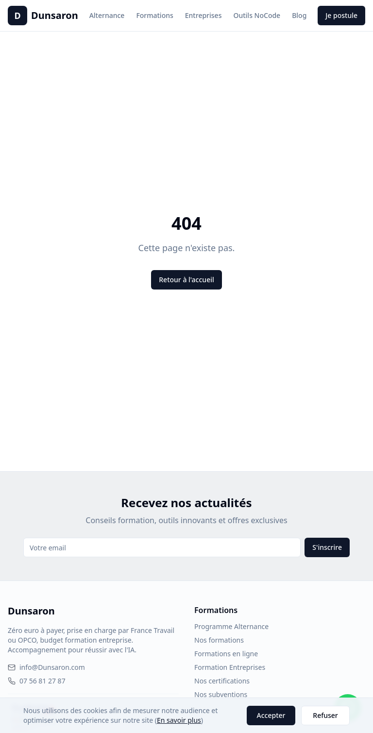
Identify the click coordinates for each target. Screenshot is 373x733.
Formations (154, 15)
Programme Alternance (231, 626)
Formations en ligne (226, 653)
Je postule (341, 15)
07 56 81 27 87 (37, 680)
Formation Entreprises (229, 667)
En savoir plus (179, 720)
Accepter (271, 715)
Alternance (107, 15)
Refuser (325, 715)
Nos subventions (220, 694)
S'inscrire (327, 547)
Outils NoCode (256, 15)
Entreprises (203, 15)
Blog (299, 15)
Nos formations (219, 640)
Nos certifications (222, 680)
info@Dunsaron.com (46, 667)
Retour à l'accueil (186, 279)
